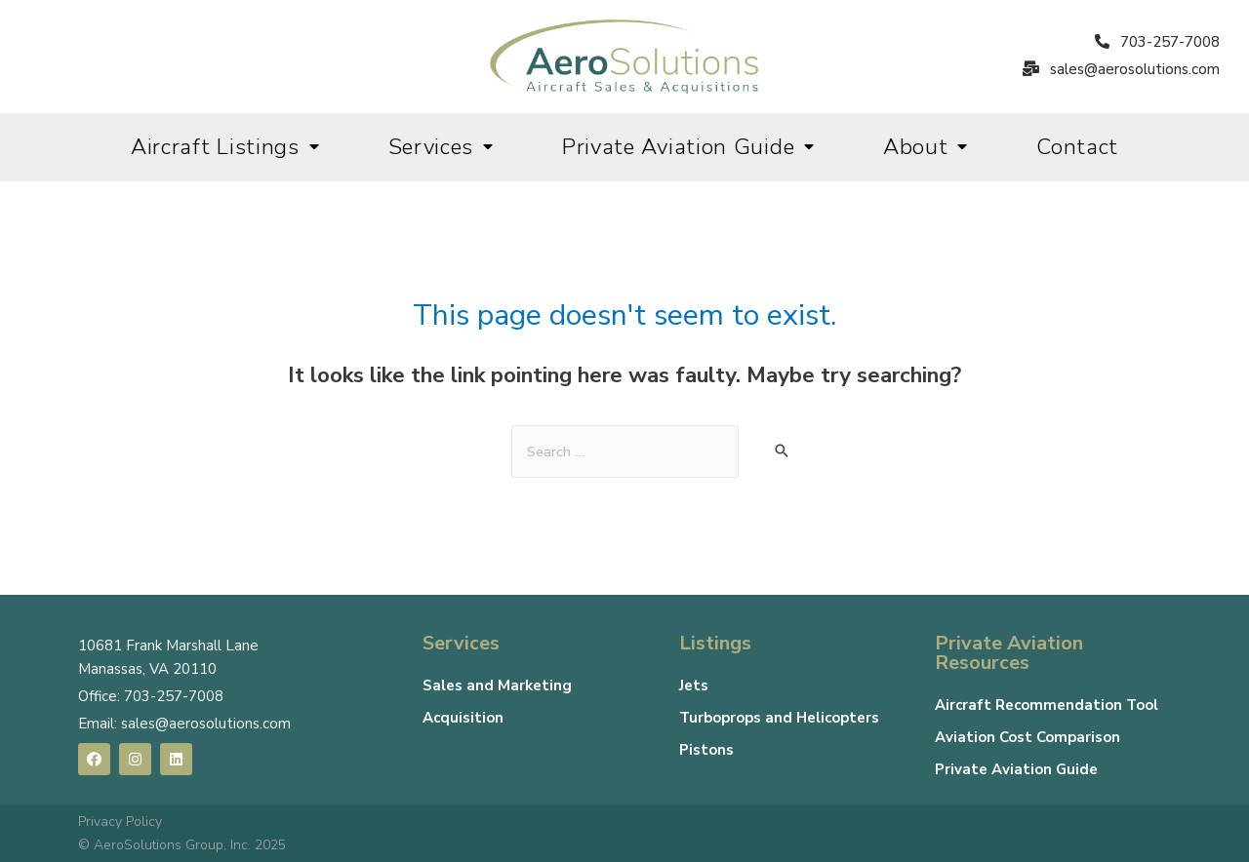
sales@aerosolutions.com (206, 723)
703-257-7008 (173, 696)
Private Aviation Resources (1009, 653)
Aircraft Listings (225, 147)
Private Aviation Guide (688, 147)
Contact (1077, 147)
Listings (715, 643)
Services (441, 147)
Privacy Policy (120, 821)
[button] (1157, 43)
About (925, 147)
